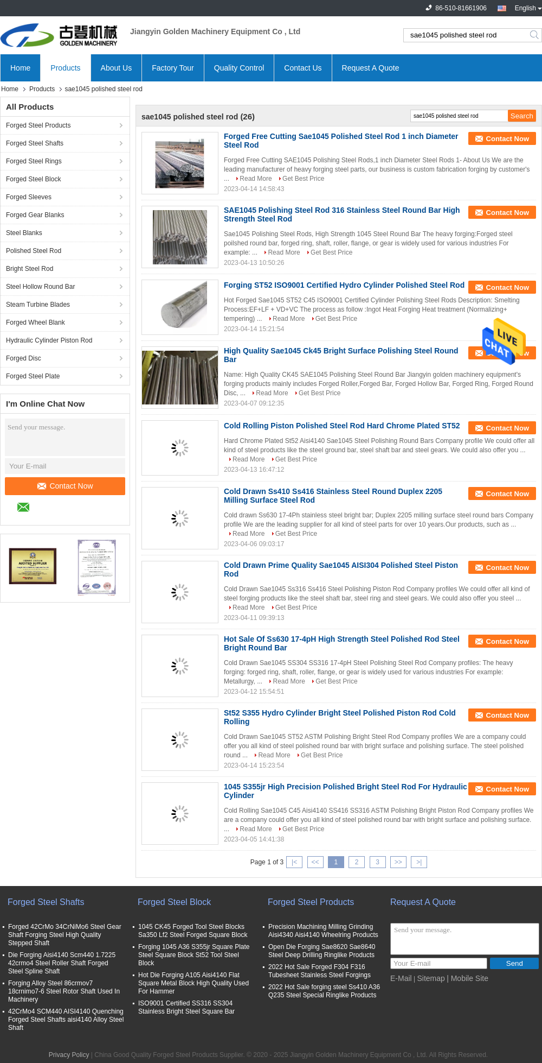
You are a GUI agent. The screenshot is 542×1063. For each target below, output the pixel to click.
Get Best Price (303, 178)
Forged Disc (23, 358)
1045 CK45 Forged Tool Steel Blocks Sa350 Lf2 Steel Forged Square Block (192, 931)
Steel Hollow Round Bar (40, 286)
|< (294, 862)
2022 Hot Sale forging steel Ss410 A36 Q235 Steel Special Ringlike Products (324, 991)
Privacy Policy (69, 1055)
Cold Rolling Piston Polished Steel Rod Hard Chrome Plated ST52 (342, 425)
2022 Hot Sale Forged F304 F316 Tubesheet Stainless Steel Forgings (319, 971)
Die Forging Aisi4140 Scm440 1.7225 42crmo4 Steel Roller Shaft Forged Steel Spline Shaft (61, 963)
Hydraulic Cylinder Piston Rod (49, 340)
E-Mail (401, 978)
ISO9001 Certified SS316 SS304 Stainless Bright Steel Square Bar (186, 1007)
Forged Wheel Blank (35, 322)
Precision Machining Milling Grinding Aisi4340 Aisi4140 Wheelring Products (323, 931)
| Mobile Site (467, 978)
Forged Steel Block (33, 179)
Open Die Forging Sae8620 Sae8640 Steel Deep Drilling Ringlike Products (321, 951)
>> (398, 862)
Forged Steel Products (38, 125)
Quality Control (239, 68)
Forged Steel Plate (33, 376)
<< (315, 862)
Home (20, 68)
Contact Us (302, 68)
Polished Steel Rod (33, 251)
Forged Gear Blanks (35, 215)
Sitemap (430, 978)
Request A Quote (370, 68)
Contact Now (65, 486)
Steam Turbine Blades (38, 304)
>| (419, 862)
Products (65, 68)
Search (535, 35)
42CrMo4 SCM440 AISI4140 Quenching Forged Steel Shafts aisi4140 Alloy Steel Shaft (66, 1020)
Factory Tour (173, 68)
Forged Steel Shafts (34, 143)
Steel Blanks (24, 233)
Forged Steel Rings (34, 161)
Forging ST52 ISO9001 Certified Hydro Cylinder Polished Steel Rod (344, 285)
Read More (256, 178)
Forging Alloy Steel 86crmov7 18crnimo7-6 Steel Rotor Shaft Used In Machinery (64, 991)
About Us (116, 68)
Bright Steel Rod (29, 269)
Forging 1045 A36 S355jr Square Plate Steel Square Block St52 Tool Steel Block (193, 955)
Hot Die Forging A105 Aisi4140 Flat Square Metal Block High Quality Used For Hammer (193, 983)
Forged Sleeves (28, 197)
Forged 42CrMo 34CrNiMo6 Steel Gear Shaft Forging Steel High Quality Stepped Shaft (64, 935)
